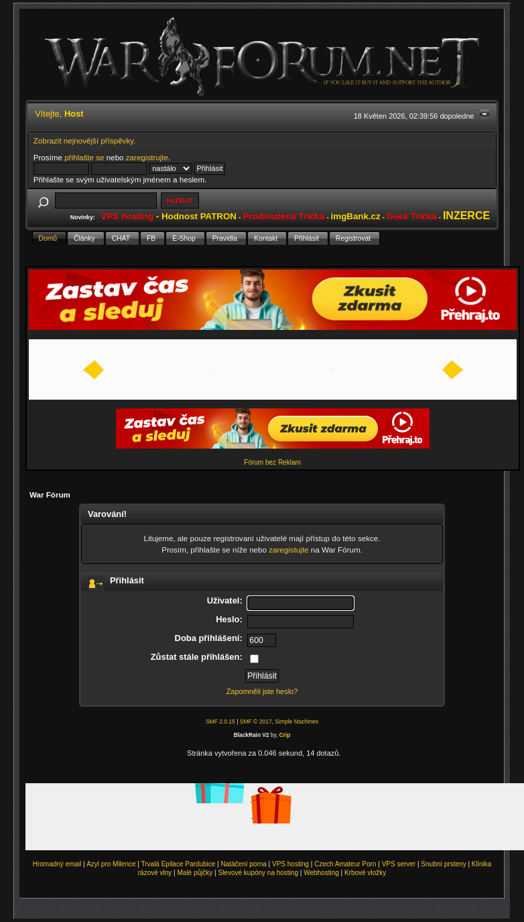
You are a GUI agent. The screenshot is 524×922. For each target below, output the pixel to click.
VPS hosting (290, 864)
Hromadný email (57, 864)
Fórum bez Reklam (272, 462)
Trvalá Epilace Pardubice (178, 864)
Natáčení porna (243, 864)
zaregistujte (288, 549)
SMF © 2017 (256, 721)
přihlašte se (84, 157)
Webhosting (321, 872)
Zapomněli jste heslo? (262, 691)
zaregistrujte (147, 157)
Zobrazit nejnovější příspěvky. (85, 140)
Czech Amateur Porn (345, 864)
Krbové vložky (365, 872)
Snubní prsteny (443, 864)
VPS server (399, 864)
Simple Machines (296, 721)
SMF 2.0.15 (220, 721)
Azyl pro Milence (110, 864)
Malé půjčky (195, 872)
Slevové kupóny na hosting (258, 872)
